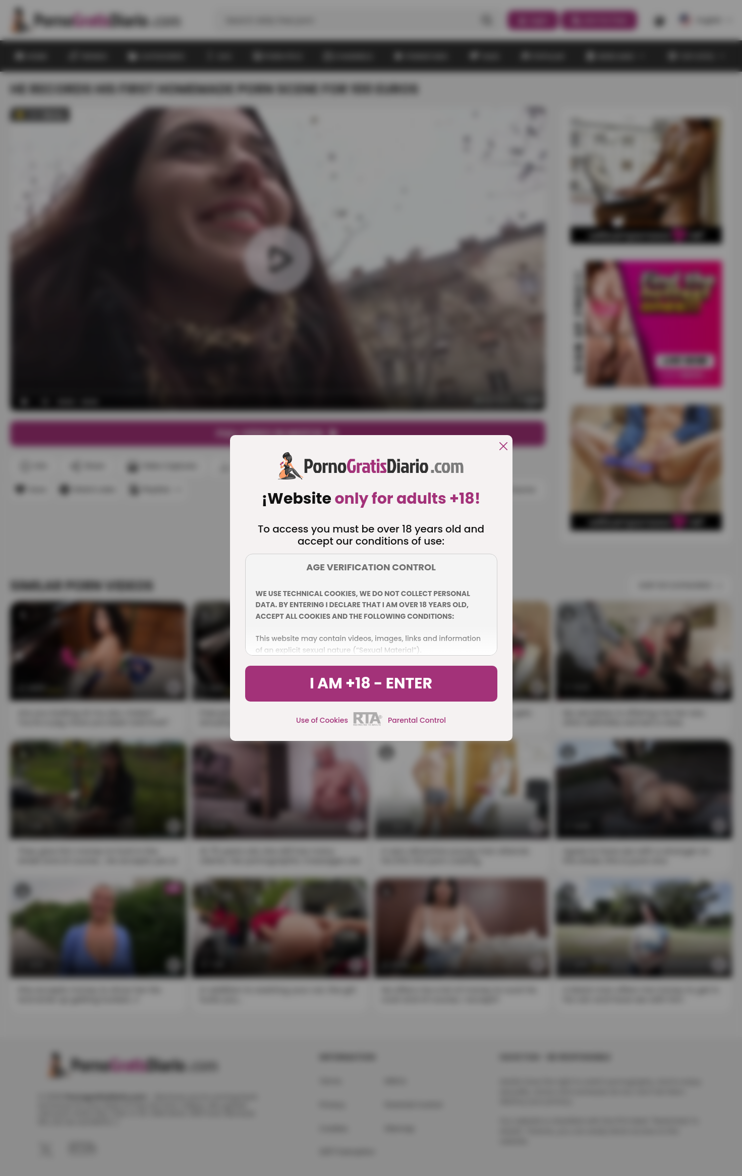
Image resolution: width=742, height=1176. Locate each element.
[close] (503, 447)
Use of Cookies (322, 720)
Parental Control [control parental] (417, 720)
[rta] (368, 724)
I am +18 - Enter (371, 683)
